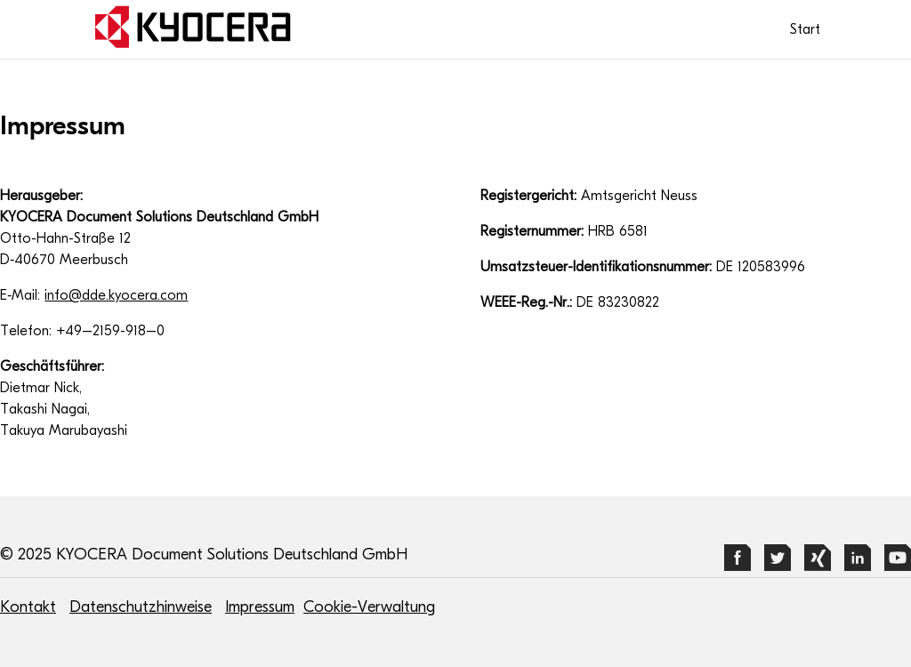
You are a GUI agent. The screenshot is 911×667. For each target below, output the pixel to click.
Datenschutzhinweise (140, 607)
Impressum (259, 607)
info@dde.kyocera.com (116, 295)
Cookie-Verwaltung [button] (369, 607)
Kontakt (28, 607)
